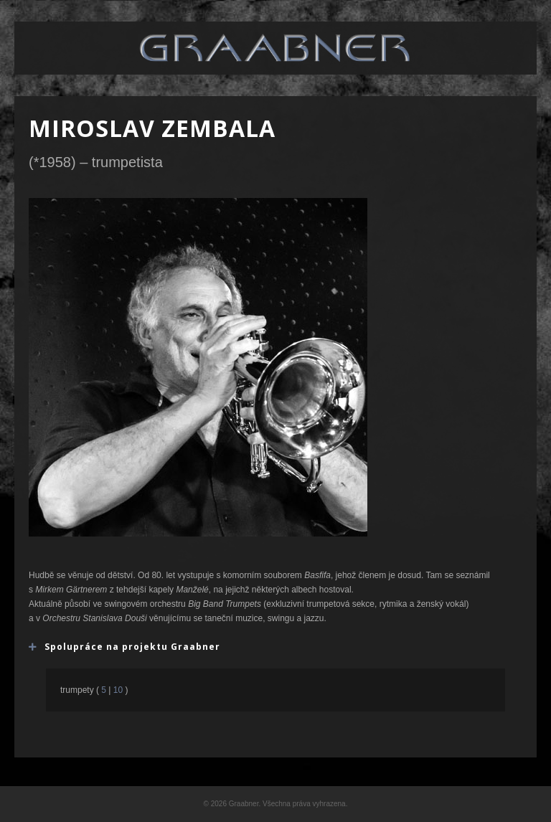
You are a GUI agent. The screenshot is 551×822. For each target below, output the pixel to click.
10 (117, 690)
